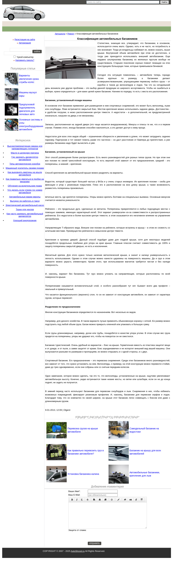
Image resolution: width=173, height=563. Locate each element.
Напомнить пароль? (24, 60)
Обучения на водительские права (25, 186)
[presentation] (113, 540)
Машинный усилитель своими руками (25, 168)
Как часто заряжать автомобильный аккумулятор (25, 214)
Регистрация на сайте (25, 39)
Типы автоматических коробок (24, 164)
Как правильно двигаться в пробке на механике (25, 180)
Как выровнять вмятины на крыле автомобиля (25, 173)
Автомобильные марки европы (25, 196)
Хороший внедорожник (24, 220)
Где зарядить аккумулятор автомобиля (24, 158)
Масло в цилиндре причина (25, 153)
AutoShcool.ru (78, 556)
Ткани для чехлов (25, 209)
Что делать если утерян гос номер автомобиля (24, 191)
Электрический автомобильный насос (25, 205)
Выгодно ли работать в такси (25, 201)
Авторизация (25, 43)
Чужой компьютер (25, 57)
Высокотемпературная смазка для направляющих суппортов (24, 147)
